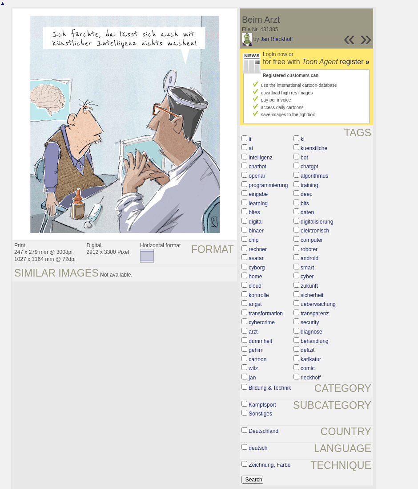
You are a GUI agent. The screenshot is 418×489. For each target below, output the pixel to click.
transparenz (315, 313)
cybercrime (262, 322)
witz (253, 368)
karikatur (311, 359)
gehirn (256, 350)
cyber (307, 276)
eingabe (258, 194)
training (309, 185)
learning (258, 203)
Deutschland (263, 431)
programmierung (268, 185)
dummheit (260, 341)
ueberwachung (318, 304)
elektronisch (315, 231)
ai (251, 148)
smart (307, 268)
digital (255, 222)
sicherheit (312, 295)
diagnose (311, 332)
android (309, 258)
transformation (266, 313)
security (310, 322)
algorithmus (314, 176)
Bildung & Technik (270, 388)
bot (304, 158)
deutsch (258, 448)
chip (253, 240)
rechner (258, 249)
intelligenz (260, 158)
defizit (307, 350)
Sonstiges (260, 414)
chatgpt (309, 166)
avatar (256, 258)
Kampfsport (262, 405)
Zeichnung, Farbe (269, 465)
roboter (309, 249)
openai (257, 176)
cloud (255, 286)
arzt (253, 332)
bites (254, 212)
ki (303, 139)
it (250, 139)
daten (307, 212)
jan (252, 378)
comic (307, 368)
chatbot (257, 166)
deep (307, 194)
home (255, 276)
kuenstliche (314, 148)
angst (255, 304)
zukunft (309, 286)
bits (305, 203)
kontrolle (259, 295)
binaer (256, 231)
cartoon (257, 359)
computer (312, 240)
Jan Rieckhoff (277, 39)
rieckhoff (311, 378)
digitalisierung (317, 222)
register (355, 61)
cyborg (257, 268)
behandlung (315, 341)
